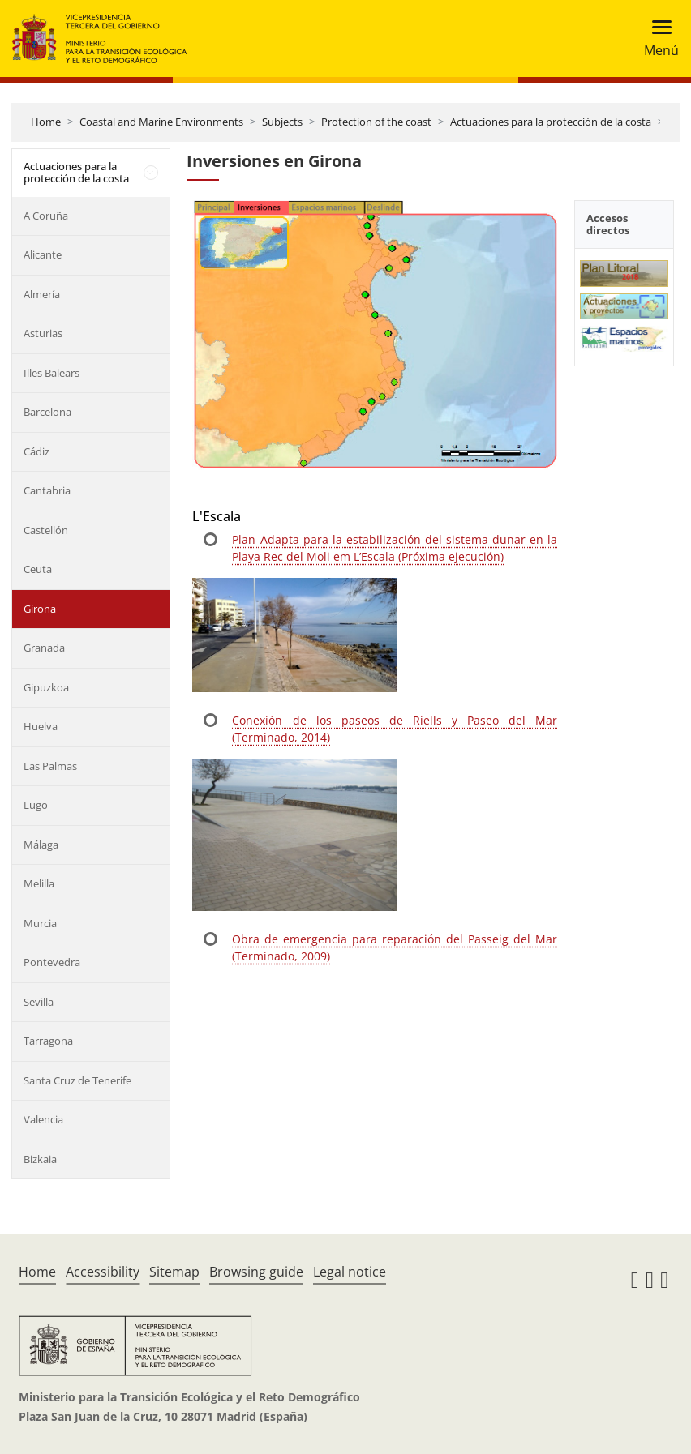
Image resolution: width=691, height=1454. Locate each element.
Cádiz (36, 451)
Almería (42, 294)
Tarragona (48, 1040)
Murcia (40, 923)
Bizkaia (40, 1159)
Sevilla (39, 1001)
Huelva (41, 726)
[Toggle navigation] (656, 38)
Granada (44, 647)
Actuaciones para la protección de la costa (550, 121)
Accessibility (102, 1272)
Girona (40, 608)
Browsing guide (256, 1272)
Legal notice (349, 1272)
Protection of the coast (376, 121)
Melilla (39, 883)
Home (46, 121)
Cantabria (47, 490)
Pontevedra (52, 962)
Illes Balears (51, 373)
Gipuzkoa (46, 687)
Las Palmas (50, 766)
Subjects (282, 121)
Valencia (43, 1119)
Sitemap (174, 1272)
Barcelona (47, 411)
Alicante (43, 254)
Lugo (36, 805)
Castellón (46, 530)
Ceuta (38, 569)
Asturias (43, 333)
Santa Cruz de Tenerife (77, 1080)
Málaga (41, 844)
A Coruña (46, 215)
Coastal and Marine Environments (161, 121)
